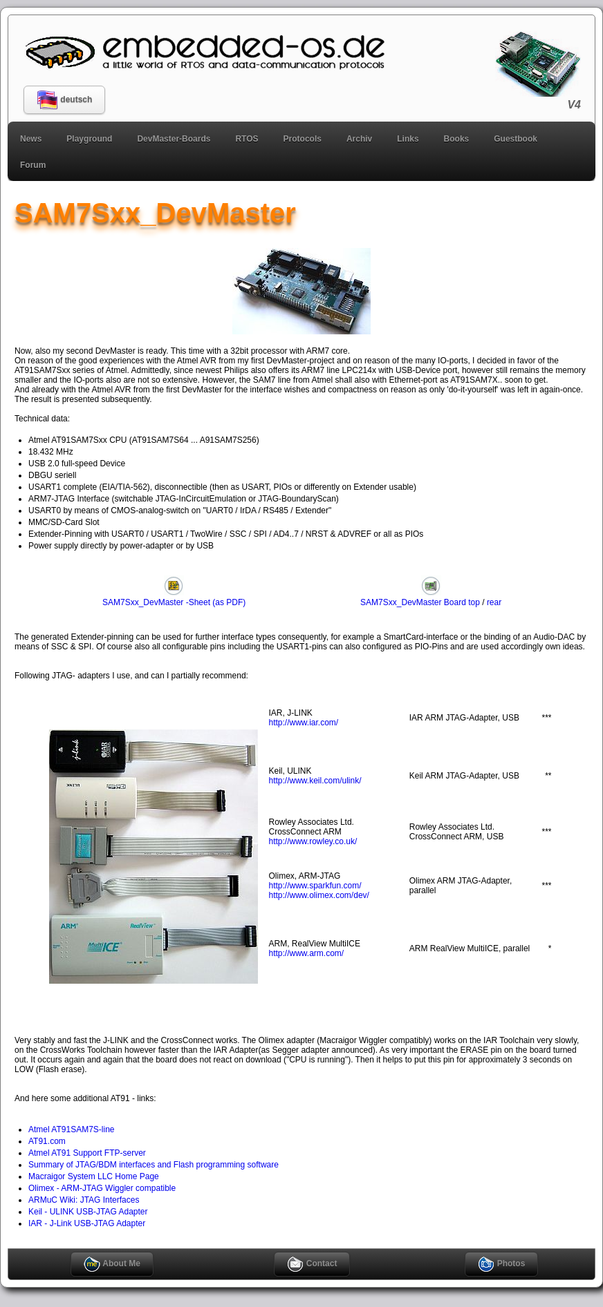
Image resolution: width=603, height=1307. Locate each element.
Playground (89, 139)
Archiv (359, 139)
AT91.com (47, 1141)
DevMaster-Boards (173, 139)
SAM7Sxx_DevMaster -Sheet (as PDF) (173, 597)
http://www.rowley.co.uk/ (313, 841)
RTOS (246, 139)
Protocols (303, 139)
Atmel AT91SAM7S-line (71, 1129)
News (30, 139)
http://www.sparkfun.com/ (315, 885)
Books (457, 139)
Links (407, 139)
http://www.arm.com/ (306, 953)
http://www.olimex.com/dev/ (319, 895)
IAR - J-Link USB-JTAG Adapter (86, 1223)
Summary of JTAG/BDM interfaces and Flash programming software (153, 1165)
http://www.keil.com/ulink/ (315, 780)
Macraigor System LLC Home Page (93, 1176)
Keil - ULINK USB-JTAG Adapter (88, 1212)
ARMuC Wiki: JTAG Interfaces (83, 1200)
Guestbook (515, 139)
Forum (33, 165)
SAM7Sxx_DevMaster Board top (420, 597)
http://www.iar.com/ (304, 722)
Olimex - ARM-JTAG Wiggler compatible (102, 1188)
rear (494, 602)
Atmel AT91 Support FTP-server (87, 1153)
